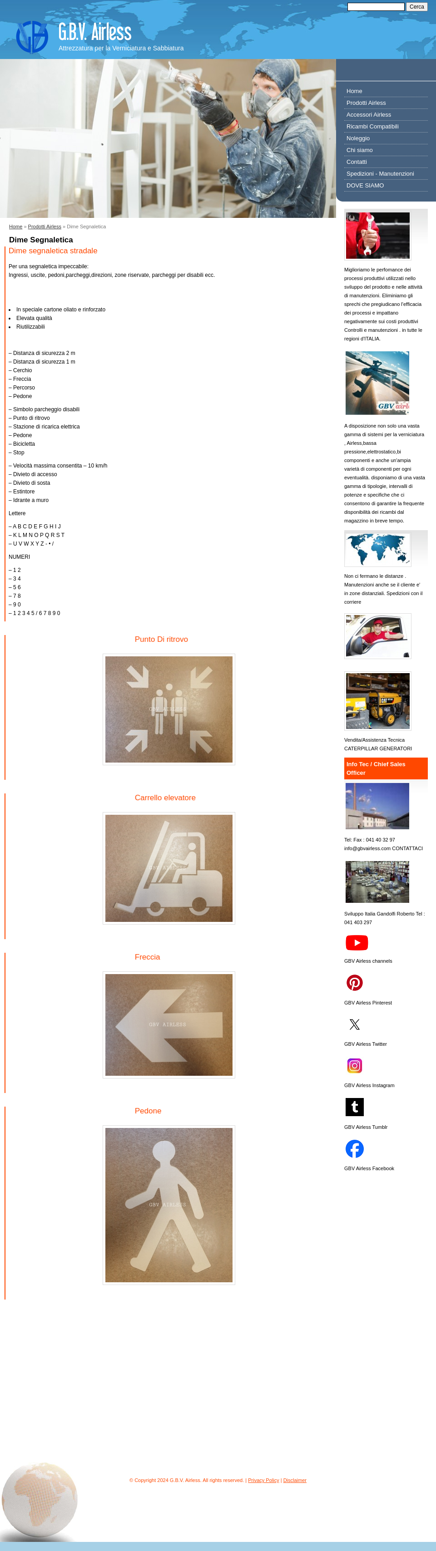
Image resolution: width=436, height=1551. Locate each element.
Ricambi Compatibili (373, 126)
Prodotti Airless (44, 226)
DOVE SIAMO (365, 185)
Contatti (357, 161)
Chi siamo (360, 150)
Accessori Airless (369, 114)
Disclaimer (295, 1480)
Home (15, 226)
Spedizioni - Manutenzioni (380, 173)
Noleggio (358, 138)
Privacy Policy (263, 1480)
